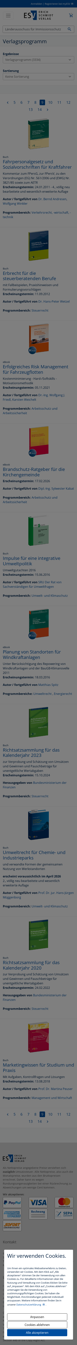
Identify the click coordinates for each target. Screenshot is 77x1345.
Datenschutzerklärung (29, 1304)
